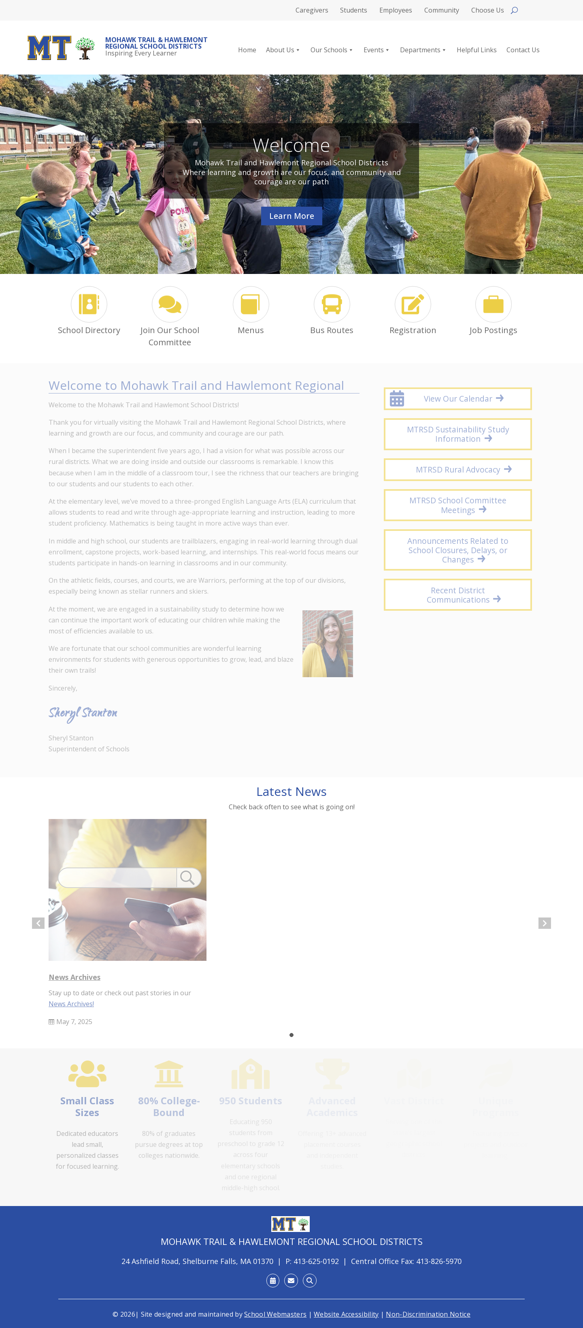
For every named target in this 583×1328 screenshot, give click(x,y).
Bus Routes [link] (331, 330)
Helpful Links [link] (477, 50)
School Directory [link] (89, 330)
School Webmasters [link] (275, 1314)
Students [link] (353, 11)
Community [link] (441, 11)
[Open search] (514, 10)
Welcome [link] (291, 144)
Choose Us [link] (487, 11)
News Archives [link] (74, 977)
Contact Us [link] (523, 50)
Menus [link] (251, 330)
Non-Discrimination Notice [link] (428, 1314)
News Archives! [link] (71, 1003)
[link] (61, 47)
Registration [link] (412, 330)
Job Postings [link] (493, 330)
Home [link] (247, 50)
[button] (291, 1035)
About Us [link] (283, 50)
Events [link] (377, 50)
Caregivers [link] (312, 11)
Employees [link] (395, 11)
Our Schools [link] (332, 50)
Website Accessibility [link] (346, 1314)
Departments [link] (423, 50)
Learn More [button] (291, 215)
